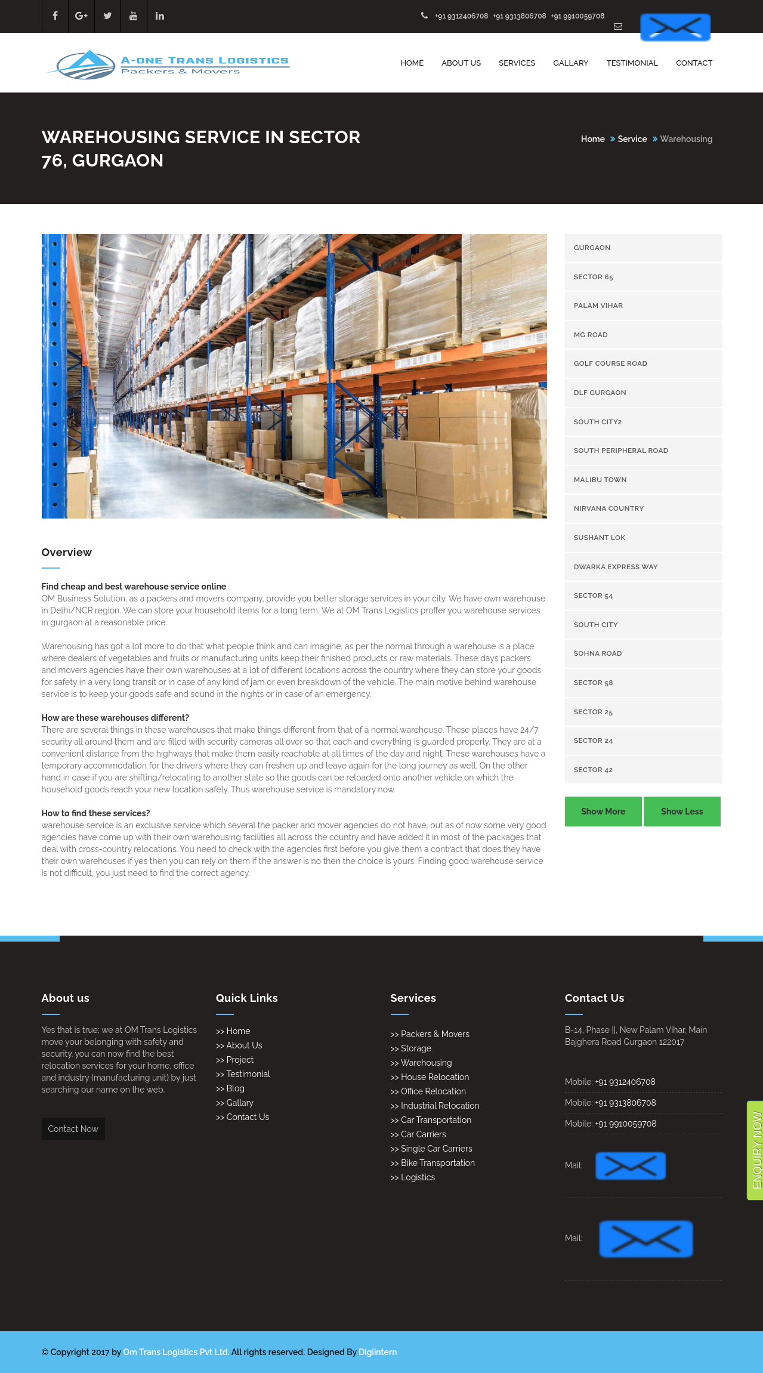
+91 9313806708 (519, 16)
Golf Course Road (610, 363)
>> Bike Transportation (433, 1163)
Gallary (571, 62)
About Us (461, 62)
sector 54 (593, 595)
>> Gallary (235, 1102)
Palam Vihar (598, 305)
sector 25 (593, 712)
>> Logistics (413, 1177)
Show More (603, 811)
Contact (694, 62)
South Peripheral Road (621, 450)
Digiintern (378, 1352)
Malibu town (600, 480)
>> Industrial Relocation (435, 1105)
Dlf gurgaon (600, 392)
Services (517, 62)
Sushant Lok (599, 537)
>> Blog (230, 1088)
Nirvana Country (609, 508)
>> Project (235, 1060)
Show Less (682, 811)
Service (632, 139)
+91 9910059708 (577, 16)
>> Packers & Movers (430, 1034)
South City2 (598, 422)
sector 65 (593, 277)
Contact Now (73, 1129)
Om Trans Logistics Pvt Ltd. (176, 1352)
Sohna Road (598, 653)
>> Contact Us (242, 1117)
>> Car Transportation (431, 1120)
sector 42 (593, 770)
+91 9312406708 (461, 16)
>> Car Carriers (418, 1134)
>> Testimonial (243, 1074)
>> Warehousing (421, 1062)
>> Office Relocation (429, 1091)
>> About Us (239, 1045)
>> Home (233, 1031)
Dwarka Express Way (616, 567)
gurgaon (592, 247)
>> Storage (411, 1048)
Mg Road (591, 335)
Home (412, 62)
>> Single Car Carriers (431, 1148)
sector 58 (593, 682)
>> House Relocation (430, 1077)
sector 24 (593, 740)
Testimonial (633, 62)
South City (596, 625)
